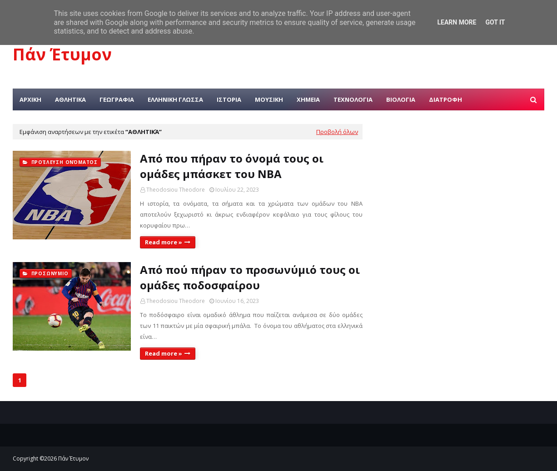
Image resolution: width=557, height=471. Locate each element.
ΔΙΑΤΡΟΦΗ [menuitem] (445, 99)
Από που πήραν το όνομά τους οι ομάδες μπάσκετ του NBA (231, 166)
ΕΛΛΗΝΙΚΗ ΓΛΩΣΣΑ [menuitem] (175, 99)
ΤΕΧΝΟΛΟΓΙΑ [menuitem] (353, 99)
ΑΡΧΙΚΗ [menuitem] (30, 99)
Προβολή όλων (337, 132)
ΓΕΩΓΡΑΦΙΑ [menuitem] (116, 99)
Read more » (163, 242)
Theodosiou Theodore (175, 189)
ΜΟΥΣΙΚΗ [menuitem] (269, 99)
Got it (495, 22)
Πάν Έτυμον (62, 54)
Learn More (456, 22)
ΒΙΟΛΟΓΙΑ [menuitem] (400, 99)
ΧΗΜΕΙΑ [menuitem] (308, 99)
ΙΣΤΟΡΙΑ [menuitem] (229, 99)
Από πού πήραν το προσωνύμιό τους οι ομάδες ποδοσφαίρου (250, 277)
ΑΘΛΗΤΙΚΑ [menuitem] (70, 99)
